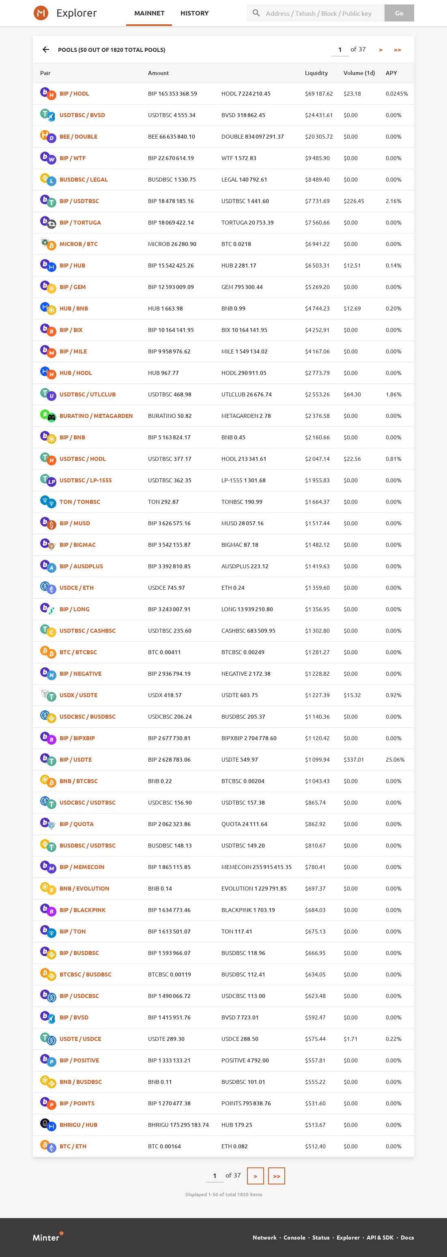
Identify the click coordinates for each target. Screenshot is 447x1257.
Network (265, 1237)
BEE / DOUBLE (78, 136)
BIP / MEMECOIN (82, 866)
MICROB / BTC (79, 243)
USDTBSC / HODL (83, 458)
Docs (407, 1237)
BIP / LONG (75, 608)
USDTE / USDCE (80, 1038)
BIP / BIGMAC (78, 544)
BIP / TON (73, 931)
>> (397, 49)
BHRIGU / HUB (78, 1124)
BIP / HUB (72, 265)
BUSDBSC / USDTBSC (88, 845)
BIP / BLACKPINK (83, 909)
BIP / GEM (73, 286)
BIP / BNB (72, 437)
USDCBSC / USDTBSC (88, 802)
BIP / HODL (74, 93)
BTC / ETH (73, 1146)
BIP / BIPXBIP (77, 737)
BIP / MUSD (75, 523)
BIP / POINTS (77, 1103)
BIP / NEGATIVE (80, 673)
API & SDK (380, 1237)
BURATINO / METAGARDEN (96, 415)
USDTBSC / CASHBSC (88, 630)
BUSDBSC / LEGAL (84, 179)
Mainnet (149, 13)
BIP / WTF (73, 157)
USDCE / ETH (77, 587)
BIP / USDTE (76, 759)
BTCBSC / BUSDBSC (86, 974)
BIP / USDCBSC (79, 995)
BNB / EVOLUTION (85, 888)
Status (321, 1237)
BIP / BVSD (74, 1017)
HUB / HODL (76, 372)
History (194, 13)
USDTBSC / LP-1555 (86, 480)
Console (294, 1237)
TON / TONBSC (80, 501)
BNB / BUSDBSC (81, 1081)
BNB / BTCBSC (79, 780)
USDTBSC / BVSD (82, 114)
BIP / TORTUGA (80, 222)
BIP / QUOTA (77, 823)
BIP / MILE (73, 351)
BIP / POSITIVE (79, 1060)
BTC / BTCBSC (78, 651)
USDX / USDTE (78, 694)
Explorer (348, 1237)
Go (398, 13)
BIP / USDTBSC (79, 200)
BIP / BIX (71, 329)
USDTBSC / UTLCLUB (88, 394)
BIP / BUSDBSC (79, 952)
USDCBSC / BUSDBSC (88, 716)
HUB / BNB (74, 308)
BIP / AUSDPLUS (81, 566)
